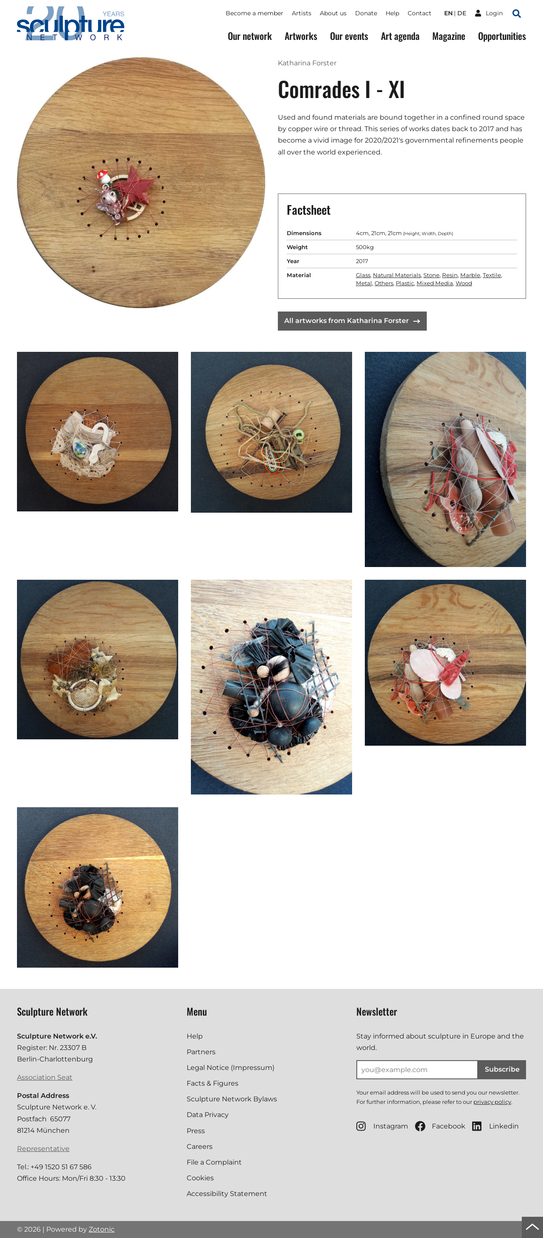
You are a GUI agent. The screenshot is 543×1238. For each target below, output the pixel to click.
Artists (301, 13)
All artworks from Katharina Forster (352, 321)
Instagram (382, 1126)
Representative (43, 1149)
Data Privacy (208, 1115)
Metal (364, 283)
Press (196, 1131)
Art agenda (400, 35)
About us (333, 13)
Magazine (448, 35)
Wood (464, 283)
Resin (450, 275)
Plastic (405, 283)
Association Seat (45, 1077)
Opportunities (502, 35)
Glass (363, 275)
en (448, 13)
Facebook (440, 1126)
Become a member (254, 13)
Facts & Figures (212, 1083)
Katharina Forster (307, 63)
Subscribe (502, 1069)
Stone (431, 275)
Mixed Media (435, 283)
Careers (200, 1147)
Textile (492, 275)
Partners (201, 1052)
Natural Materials (397, 275)
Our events (349, 35)
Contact (419, 13)
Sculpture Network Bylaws (232, 1099)
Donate (366, 13)
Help (392, 13)
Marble (470, 275)
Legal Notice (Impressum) (230, 1068)
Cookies (200, 1178)
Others (384, 283)
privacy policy (492, 1101)
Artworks (301, 35)
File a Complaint (214, 1162)
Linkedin (495, 1126)
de (461, 13)
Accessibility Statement (227, 1194)
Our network (250, 35)
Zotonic (102, 1229)
